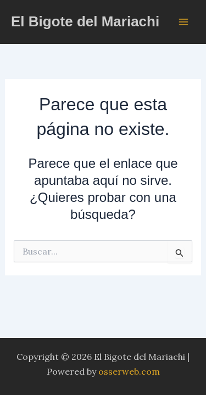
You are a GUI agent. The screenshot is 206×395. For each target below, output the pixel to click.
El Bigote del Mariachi (85, 21)
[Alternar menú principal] (183, 21)
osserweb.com (129, 371)
